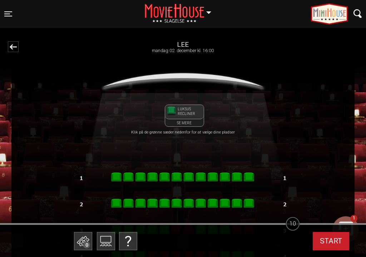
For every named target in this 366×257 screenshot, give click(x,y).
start (331, 241)
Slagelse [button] (181, 9)
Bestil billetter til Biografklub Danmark (138, 185)
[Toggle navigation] (8, 14)
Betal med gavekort (138, 205)
